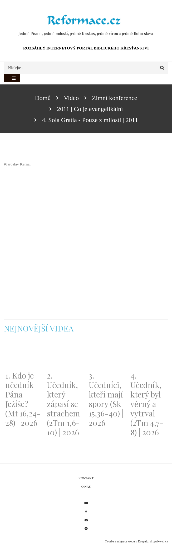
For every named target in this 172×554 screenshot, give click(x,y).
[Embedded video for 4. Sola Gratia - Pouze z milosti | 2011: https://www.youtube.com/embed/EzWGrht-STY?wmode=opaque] (63, 221)
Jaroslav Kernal (18, 164)
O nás (86, 486)
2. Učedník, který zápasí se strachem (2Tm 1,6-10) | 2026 (63, 404)
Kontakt (86, 478)
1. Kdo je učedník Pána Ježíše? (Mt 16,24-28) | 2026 (23, 399)
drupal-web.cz (159, 541)
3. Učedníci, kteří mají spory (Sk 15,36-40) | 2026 (106, 399)
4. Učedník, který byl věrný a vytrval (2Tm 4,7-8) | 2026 (147, 404)
